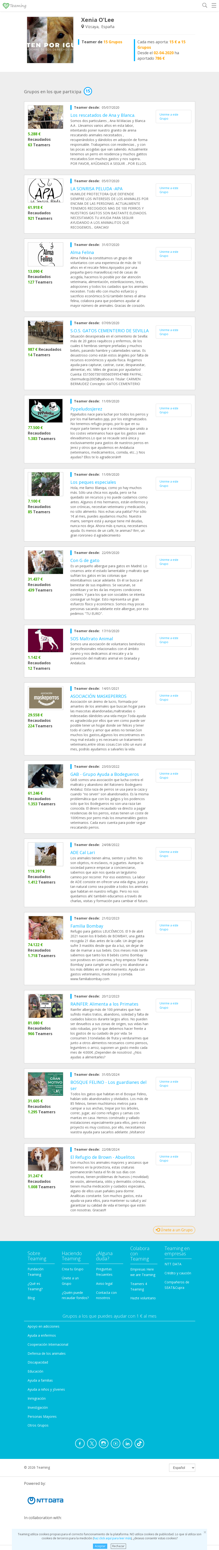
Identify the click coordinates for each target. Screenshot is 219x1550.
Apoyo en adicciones (43, 1326)
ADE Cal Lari (82, 852)
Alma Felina (82, 252)
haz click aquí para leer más (112, 1538)
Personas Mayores (42, 1416)
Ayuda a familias (40, 1380)
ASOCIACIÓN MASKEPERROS (98, 696)
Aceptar (100, 1546)
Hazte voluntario (143, 1298)
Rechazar (118, 1546)
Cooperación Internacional (48, 1344)
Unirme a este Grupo (169, 116)
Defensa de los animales (47, 1353)
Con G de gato (84, 560)
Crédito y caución (178, 1273)
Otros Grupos (38, 1425)
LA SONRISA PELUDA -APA (96, 188)
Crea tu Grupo (72, 1269)
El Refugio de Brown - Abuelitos (102, 1157)
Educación (35, 1371)
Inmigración (37, 1398)
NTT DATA (173, 1264)
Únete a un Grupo (174, 1229)
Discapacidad (38, 1362)
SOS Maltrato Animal (91, 638)
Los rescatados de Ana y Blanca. (102, 115)
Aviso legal (104, 1283)
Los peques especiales (93, 482)
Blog (31, 1298)
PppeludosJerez (86, 409)
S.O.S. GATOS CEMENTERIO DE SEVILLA (109, 330)
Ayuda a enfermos (42, 1335)
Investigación (38, 1407)
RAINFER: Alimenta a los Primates (104, 1004)
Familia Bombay (86, 926)
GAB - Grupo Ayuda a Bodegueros (104, 774)
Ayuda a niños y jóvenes (46, 1389)
